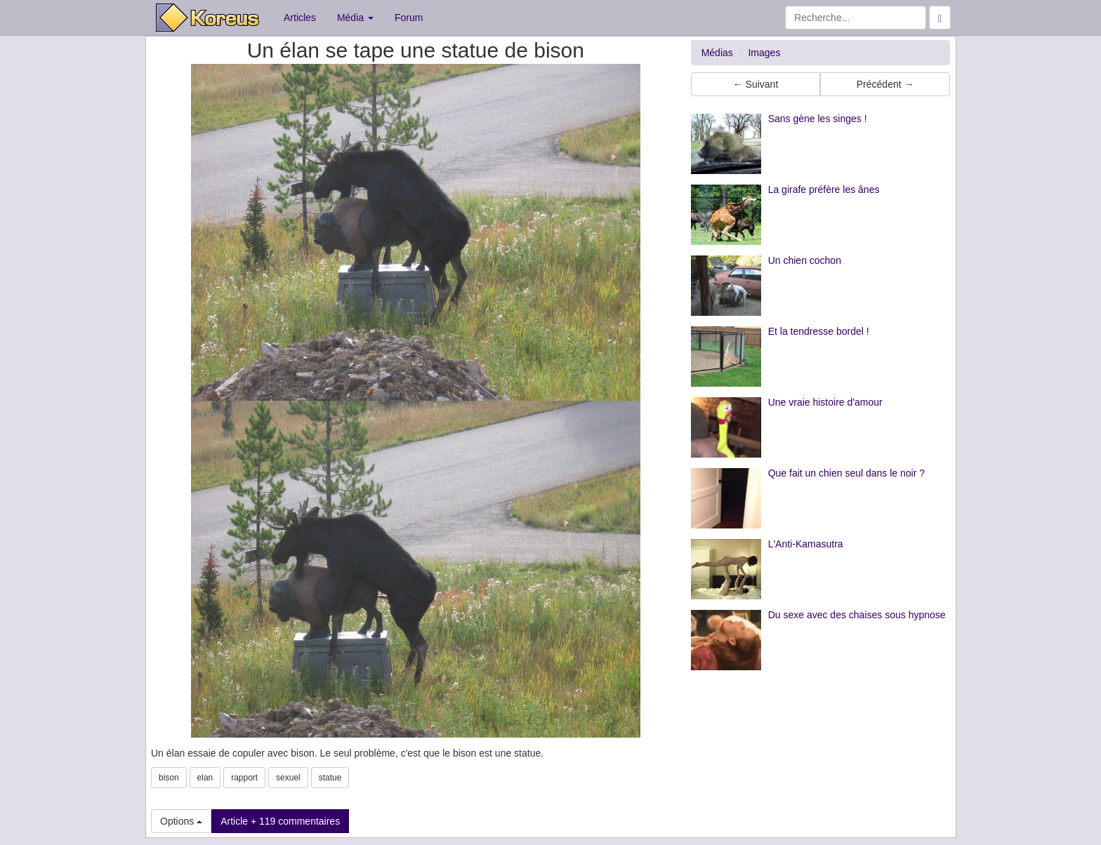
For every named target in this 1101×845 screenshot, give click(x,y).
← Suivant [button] (756, 84)
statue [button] (330, 778)
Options (181, 821)
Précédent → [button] (885, 84)
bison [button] (169, 778)
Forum (409, 17)
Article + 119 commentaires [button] (280, 821)
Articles (300, 17)
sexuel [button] (288, 778)
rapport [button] (244, 778)
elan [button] (205, 778)
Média (355, 17)
